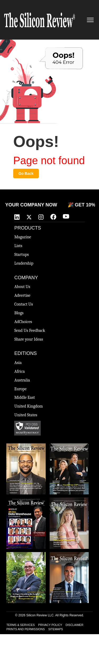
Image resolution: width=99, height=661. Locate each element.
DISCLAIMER (74, 624)
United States (25, 415)
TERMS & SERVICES (20, 624)
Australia (22, 380)
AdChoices (23, 321)
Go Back (26, 173)
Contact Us (23, 304)
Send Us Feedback (29, 330)
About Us (22, 286)
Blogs (18, 313)
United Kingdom (28, 406)
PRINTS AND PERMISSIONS (25, 629)
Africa (19, 371)
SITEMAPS (55, 629)
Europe (20, 389)
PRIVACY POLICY (50, 624)
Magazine (22, 237)
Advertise (22, 295)
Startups (21, 254)
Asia (18, 362)
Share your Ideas (28, 339)
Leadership (23, 263)
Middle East (24, 397)
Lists (18, 245)
